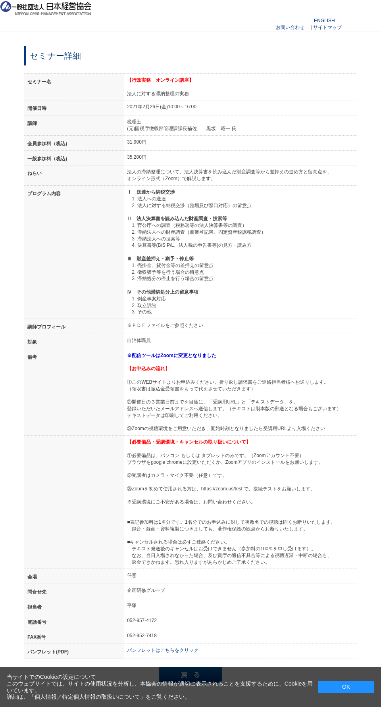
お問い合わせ (290, 27)
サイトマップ (327, 27)
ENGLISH (324, 20)
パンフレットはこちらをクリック (162, 650)
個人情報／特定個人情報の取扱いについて (87, 697)
